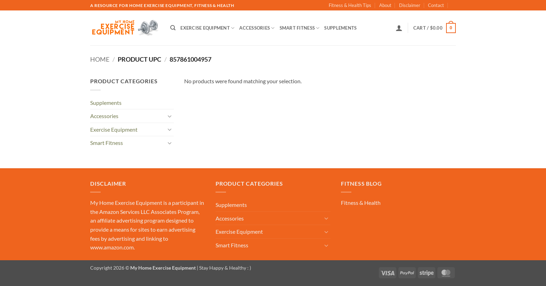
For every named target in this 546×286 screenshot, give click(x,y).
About (385, 5)
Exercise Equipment (207, 28)
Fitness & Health (361, 202)
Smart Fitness (300, 28)
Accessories (256, 28)
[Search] (173, 27)
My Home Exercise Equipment (126, 202)
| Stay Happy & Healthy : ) (223, 268)
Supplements (340, 28)
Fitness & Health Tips (350, 5)
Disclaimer (409, 5)
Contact (436, 5)
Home (99, 59)
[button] (399, 28)
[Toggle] (169, 116)
